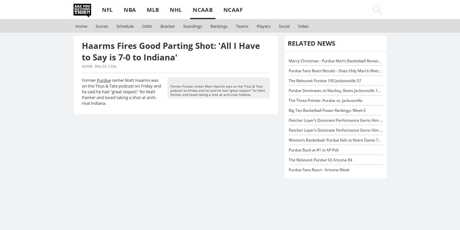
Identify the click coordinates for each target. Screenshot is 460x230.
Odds (147, 26)
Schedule (125, 26)
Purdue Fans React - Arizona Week (319, 169)
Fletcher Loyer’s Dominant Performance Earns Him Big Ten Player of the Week (358, 120)
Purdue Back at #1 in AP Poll (314, 149)
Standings (192, 26)
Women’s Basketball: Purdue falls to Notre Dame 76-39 (337, 139)
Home (81, 26)
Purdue (104, 80)
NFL (107, 9)
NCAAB (203, 9)
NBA (130, 9)
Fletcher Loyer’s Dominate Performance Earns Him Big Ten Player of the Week (358, 130)
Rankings (219, 26)
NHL (176, 9)
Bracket (167, 26)
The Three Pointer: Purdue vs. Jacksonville (326, 100)
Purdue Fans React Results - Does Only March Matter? (336, 70)
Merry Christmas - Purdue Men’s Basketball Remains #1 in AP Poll (347, 60)
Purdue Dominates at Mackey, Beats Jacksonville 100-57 (338, 90)
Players (263, 26)
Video (303, 26)
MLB (153, 9)
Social (284, 26)
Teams (242, 26)
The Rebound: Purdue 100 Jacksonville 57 (325, 80)
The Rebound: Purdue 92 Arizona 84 (320, 159)
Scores (102, 26)
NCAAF (233, 9)
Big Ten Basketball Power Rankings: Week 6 (327, 110)
